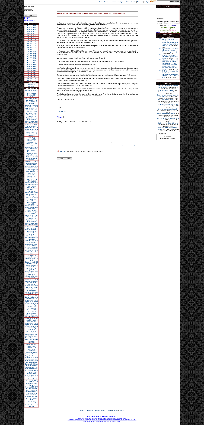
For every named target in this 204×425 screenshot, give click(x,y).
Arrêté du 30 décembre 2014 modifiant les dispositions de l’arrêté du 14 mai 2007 (31, 141)
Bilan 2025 (163, 25)
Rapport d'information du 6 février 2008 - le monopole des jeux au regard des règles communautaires (31, 359)
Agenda (122, 2)
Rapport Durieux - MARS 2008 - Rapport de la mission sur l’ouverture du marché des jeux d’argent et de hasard (31, 349)
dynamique (165, 28)
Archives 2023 (31, 31)
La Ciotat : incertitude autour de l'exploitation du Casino (170, 56)
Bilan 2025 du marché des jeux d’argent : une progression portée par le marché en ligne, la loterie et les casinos (170, 42)
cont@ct (146, 2)
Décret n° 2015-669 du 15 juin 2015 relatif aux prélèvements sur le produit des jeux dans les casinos (31, 108)
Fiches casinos (114, 2)
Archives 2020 (31, 37)
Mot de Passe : (29, 10)
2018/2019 (31, 84)
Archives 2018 (31, 41)
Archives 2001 (31, 74)
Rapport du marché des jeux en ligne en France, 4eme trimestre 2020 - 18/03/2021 (31, 93)
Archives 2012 (31, 53)
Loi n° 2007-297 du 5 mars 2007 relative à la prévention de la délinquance (31, 383)
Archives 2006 (31, 65)
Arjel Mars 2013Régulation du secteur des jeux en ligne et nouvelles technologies (31, 193)
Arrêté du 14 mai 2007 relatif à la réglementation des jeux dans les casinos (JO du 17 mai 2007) (31, 375)
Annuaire (140, 2)
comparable (175, 32)
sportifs (172, 28)
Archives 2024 (31, 29)
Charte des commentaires (130, 150)
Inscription (27, 17)
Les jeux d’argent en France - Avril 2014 (31, 170)
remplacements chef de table (166, 113)
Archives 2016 (31, 45)
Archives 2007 (31, 63)
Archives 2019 (31, 39)
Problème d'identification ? (29, 19)
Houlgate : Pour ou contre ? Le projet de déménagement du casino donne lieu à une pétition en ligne (170, 74)
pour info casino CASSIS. (166, 90)
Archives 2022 (31, 33)
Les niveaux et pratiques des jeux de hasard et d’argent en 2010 (31, 258)
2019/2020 (31, 86)
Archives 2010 (31, 57)
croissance (172, 25)
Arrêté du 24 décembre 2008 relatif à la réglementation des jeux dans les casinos (31, 333)
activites (159, 32)
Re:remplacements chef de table (168, 104)
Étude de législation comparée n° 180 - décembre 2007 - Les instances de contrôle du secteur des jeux (31, 367)
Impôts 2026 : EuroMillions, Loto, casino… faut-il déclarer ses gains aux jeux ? (170, 51)
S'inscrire (63, 155)
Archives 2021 (31, 35)
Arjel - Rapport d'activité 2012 (31, 186)
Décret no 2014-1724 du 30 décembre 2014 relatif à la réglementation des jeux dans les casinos (31, 165)
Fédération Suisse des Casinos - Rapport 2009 (31, 308)
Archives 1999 (31, 78)
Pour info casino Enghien (166, 99)
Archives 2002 (31, 72)
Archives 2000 (31, 76)
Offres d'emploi (131, 2)
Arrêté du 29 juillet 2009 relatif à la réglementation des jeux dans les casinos (31, 314)
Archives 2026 (31, 26)
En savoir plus (62, 111)
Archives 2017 (31, 43)
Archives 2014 (31, 49)
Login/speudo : (29, 6)
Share (60, 117)
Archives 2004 (31, 68)
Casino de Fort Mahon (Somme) (168, 123)
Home (101, 2)
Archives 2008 (31, 61)
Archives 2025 (31, 28)
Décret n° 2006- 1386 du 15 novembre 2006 (31, 398)
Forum (106, 2)
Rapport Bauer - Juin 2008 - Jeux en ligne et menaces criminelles (31, 340)
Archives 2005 (31, 66)
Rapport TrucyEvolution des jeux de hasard (31, 404)
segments (167, 32)
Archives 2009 (31, 59)
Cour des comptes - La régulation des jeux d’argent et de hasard (31, 101)
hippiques (172, 30)
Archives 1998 (31, 80)
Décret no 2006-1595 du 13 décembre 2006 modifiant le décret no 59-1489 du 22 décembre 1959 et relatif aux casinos (31, 391)
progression (164, 30)
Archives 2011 (31, 55)
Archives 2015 (31, 47)
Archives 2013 (31, 51)
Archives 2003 (31, 70)
